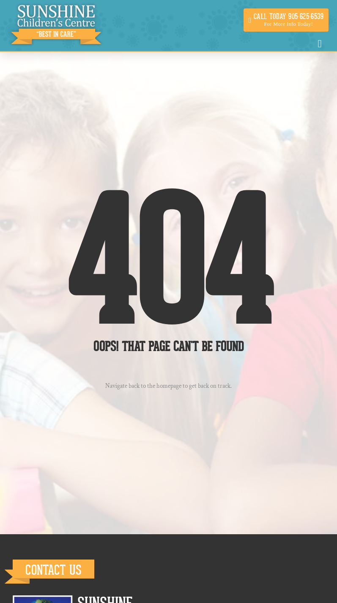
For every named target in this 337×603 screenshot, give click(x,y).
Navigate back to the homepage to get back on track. (168, 386)
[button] (286, 20)
